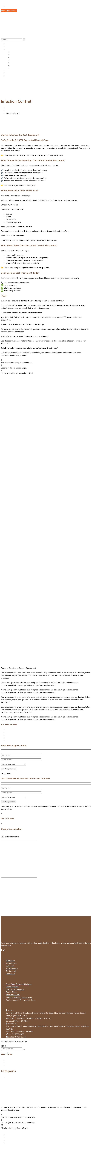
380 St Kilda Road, (9, 1117)
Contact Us (10, 974)
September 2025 (13, 1060)
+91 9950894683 (28, 837)
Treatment (10, 960)
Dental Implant (12, 730)
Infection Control (13, 994)
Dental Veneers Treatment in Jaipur (21, 1000)
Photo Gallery (12, 968)
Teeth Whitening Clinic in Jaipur (19, 997)
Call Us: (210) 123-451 (11, 1122)
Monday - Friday (7, 1128)
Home (8, 108)
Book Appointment (8, 769)
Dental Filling (11, 740)
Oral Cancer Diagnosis (15, 735)
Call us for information (10, 837)
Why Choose (11, 963)
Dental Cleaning (12, 738)
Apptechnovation (34, 1041)
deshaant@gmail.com (16, 3)
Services (9, 110)
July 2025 (10, 1062)
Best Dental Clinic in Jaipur (17, 1076)
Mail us (4, 839)
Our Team (10, 966)
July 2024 (10, 1065)
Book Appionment (9, 10)
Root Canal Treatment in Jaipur (19, 732)
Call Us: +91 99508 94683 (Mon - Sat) (23, 6)
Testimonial (11, 971)
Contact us (6, 1130)
